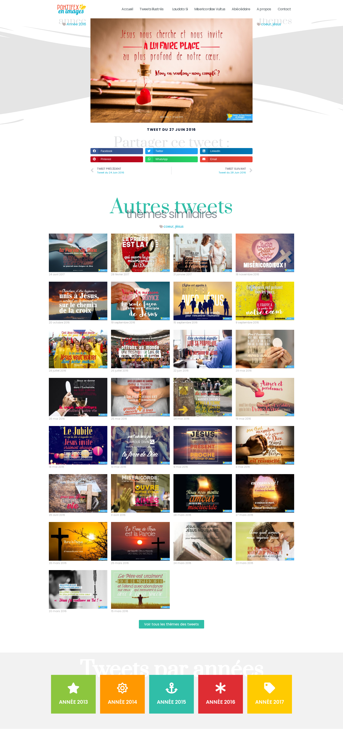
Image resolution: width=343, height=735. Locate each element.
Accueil (127, 9)
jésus (277, 29)
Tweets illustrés (153, 9)
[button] (116, 157)
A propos (264, 9)
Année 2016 (76, 29)
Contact (284, 9)
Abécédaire (241, 9)
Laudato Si (180, 9)
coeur (266, 29)
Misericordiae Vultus (209, 9)
